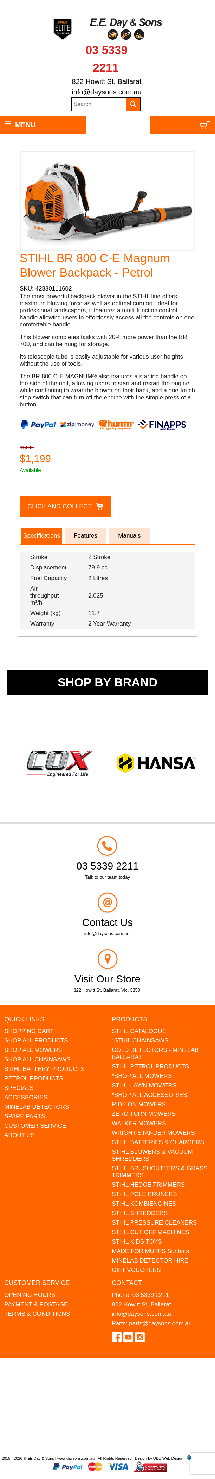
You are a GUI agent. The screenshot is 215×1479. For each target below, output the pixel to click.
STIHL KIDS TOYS (137, 1241)
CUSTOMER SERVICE (35, 1125)
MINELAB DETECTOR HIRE (150, 1260)
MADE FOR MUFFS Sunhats (150, 1251)
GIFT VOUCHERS (136, 1270)
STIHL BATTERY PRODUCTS (44, 1069)
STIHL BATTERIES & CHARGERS (158, 1142)
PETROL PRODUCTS (33, 1078)
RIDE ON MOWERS (139, 1104)
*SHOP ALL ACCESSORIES (149, 1095)
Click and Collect (59, 506)
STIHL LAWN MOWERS (144, 1085)
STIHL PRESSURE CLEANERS (154, 1222)
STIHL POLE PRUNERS (144, 1194)
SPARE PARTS (24, 1116)
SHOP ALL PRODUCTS (36, 1040)
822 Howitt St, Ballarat (107, 81)
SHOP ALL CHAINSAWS (37, 1059)
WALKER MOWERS (139, 1123)
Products (129, 1019)
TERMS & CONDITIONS (37, 1314)
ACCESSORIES (25, 1097)
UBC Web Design (168, 1458)
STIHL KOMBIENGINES (144, 1203)
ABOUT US (19, 1135)
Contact (127, 1282)
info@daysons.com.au (106, 92)
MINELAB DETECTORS (36, 1107)
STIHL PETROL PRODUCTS (150, 1066)
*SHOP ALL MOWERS (142, 1076)
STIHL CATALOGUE (139, 1031)
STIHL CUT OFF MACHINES (150, 1232)
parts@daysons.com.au (160, 1323)
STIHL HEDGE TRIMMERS (148, 1184)
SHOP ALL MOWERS (33, 1050)
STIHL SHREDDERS (140, 1213)
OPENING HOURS (29, 1295)
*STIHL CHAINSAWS (140, 1040)
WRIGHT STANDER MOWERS (153, 1133)
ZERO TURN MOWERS (144, 1114)
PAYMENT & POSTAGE (36, 1304)
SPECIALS (18, 1088)
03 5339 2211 (150, 1295)
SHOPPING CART (28, 1031)
